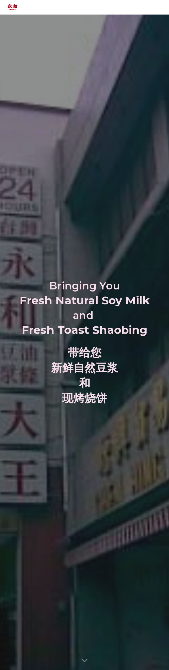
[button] (84, 660)
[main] (84, 308)
